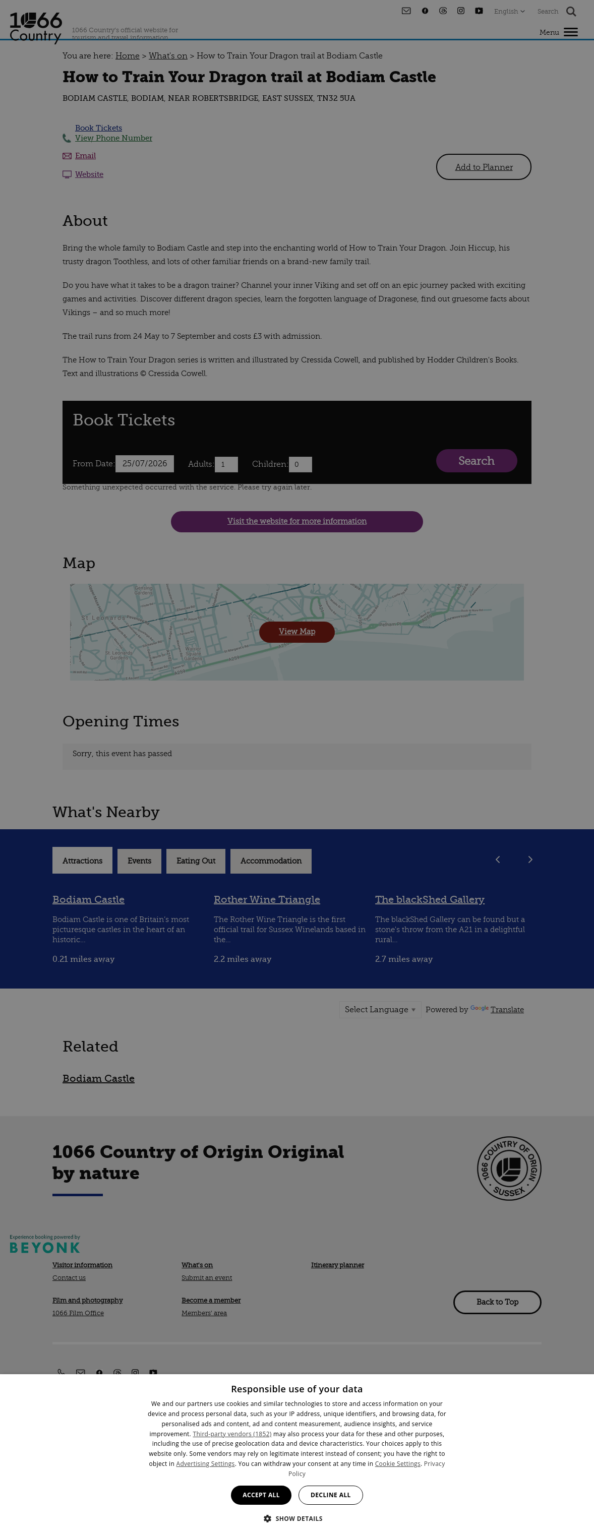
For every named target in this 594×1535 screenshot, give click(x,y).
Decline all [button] (331, 1495)
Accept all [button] (261, 1495)
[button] (297, 1517)
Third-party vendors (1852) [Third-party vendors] (232, 1434)
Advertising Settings (205, 1463)
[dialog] (297, 1454)
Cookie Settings (398, 1463)
